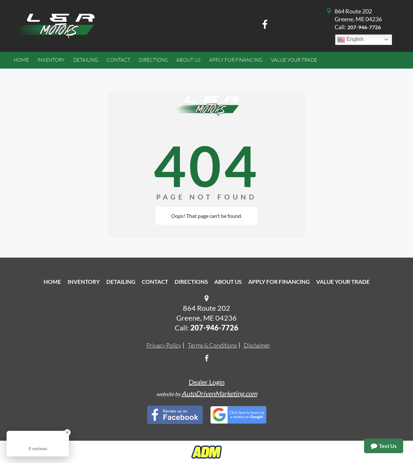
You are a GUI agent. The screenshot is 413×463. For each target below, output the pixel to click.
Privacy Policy (163, 345)
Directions (191, 281)
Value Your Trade (343, 281)
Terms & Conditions (212, 345)
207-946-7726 (364, 27)
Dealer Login (207, 382)
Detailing (120, 281)
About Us (228, 281)
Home (52, 281)
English (350, 40)
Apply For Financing (279, 281)
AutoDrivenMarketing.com (219, 393)
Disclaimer (257, 345)
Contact (155, 281)
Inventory (84, 281)
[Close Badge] (67, 432)
